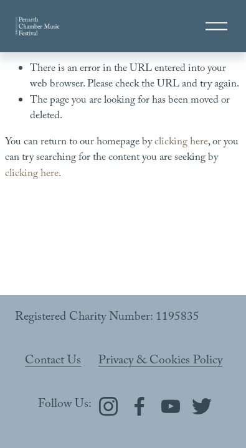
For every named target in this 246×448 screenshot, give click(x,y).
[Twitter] (202, 406)
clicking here (181, 143)
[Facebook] (139, 406)
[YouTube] (171, 406)
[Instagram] (108, 406)
